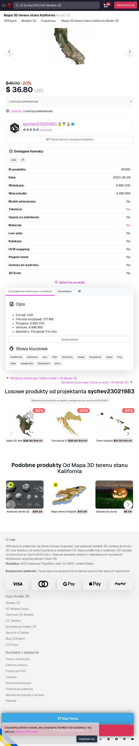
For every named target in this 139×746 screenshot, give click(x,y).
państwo (32, 357)
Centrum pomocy (17, 665)
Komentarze (65, 291)
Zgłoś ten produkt (72, 282)
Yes (128, 209)
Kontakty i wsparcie (22, 652)
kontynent (44, 363)
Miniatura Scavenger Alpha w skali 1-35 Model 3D (95, 382)
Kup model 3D (18, 596)
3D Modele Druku (17, 609)
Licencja (11, 677)
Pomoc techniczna (18, 659)
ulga (13, 363)
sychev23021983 (40, 124)
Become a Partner (17, 633)
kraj (119, 357)
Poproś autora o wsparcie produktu (69, 139)
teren (109, 357)
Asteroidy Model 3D (18, 511)
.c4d (13, 160)
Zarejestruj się (126, 5)
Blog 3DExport (15, 639)
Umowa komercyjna (18, 683)
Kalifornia (16, 357)
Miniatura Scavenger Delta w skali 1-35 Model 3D (43, 378)
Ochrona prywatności (19, 689)
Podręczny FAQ (16, 671)
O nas (10, 539)
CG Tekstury (13, 621)
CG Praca (12, 645)
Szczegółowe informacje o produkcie (30, 291)
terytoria (67, 357)
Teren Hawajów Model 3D (111, 440)
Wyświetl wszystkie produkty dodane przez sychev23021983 (69, 400)
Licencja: (16, 111)
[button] (128, 434)
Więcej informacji (27, 732)
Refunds (11, 701)
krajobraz (95, 357)
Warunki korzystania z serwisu (25, 695)
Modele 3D (13, 603)
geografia (27, 363)
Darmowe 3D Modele (20, 615)
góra (58, 363)
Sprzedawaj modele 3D (21, 627)
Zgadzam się (87, 739)
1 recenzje (45, 130)
